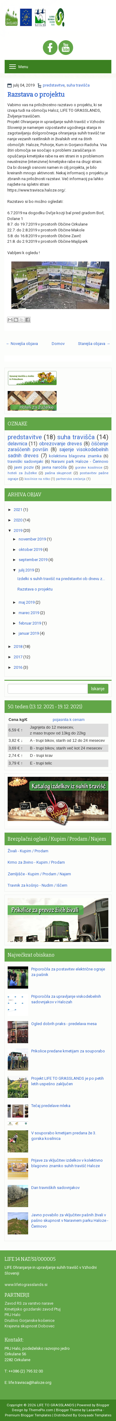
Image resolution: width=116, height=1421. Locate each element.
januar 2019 (29, 633)
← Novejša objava (22, 343)
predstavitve (54, 85)
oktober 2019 (30, 549)
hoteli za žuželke (22, 473)
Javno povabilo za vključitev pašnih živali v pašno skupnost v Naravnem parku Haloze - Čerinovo (69, 1221)
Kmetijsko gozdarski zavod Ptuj (33, 1309)
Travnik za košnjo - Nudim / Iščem (37, 885)
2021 (18, 509)
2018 (18, 646)
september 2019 (33, 559)
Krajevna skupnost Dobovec (29, 1326)
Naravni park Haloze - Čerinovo (79, 461)
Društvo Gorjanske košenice (29, 1320)
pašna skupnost (58, 473)
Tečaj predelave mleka (50, 1105)
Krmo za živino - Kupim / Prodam (36, 862)
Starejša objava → (94, 343)
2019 (18, 530)
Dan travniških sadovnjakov (55, 1187)
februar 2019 (30, 623)
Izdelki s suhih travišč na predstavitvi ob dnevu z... (61, 578)
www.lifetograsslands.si (26, 1284)
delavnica (17, 444)
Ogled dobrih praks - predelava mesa (64, 1023)
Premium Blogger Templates (28, 1415)
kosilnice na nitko (37, 479)
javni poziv (23, 467)
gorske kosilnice (88, 467)
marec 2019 (29, 612)
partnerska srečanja (70, 479)
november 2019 (32, 539)
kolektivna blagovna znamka (75, 456)
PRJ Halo (13, 1314)
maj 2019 (27, 602)
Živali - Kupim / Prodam (28, 851)
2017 (18, 657)
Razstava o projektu (36, 94)
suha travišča (78, 85)
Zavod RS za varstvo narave (29, 1303)
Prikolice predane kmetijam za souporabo (68, 1051)
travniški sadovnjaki (25, 461)
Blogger (102, 1405)
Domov (58, 343)
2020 (18, 520)
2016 (18, 667)
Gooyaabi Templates (94, 1415)
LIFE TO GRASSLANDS (55, 1405)
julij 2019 (26, 570)
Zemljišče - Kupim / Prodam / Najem (39, 874)
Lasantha (94, 1410)
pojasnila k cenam (68, 719)
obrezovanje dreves (60, 444)
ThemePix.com (41, 1410)
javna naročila (54, 467)
